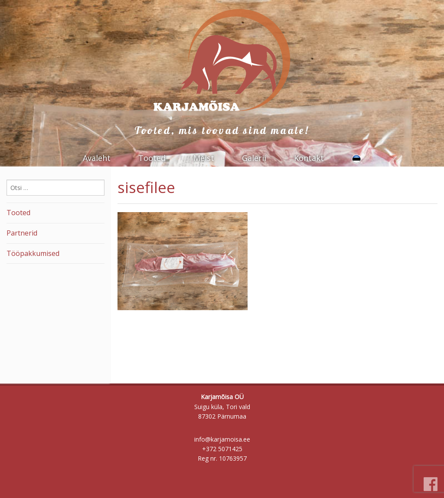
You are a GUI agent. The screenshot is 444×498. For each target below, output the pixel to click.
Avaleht (97, 158)
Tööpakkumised (33, 253)
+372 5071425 (222, 449)
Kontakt (309, 158)
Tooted (152, 158)
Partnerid (22, 233)
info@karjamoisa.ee (222, 439)
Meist (203, 158)
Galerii (254, 158)
